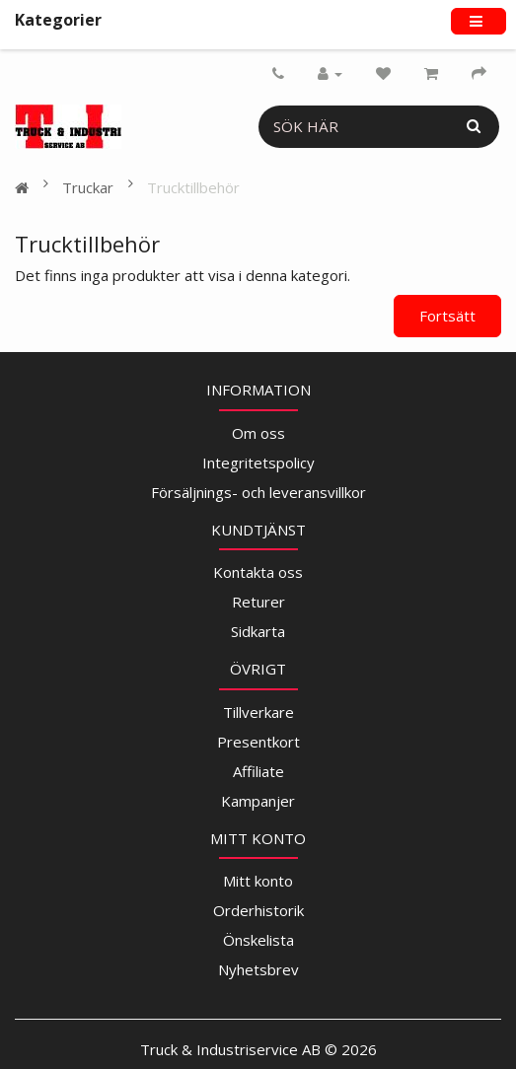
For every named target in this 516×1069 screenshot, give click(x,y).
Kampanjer (258, 801)
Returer (258, 601)
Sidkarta (258, 631)
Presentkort (258, 741)
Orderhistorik (258, 910)
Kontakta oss (258, 572)
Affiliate (258, 771)
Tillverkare (258, 712)
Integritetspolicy (258, 462)
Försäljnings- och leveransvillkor (258, 492)
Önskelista (258, 940)
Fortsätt (447, 315)
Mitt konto (258, 881)
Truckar (87, 187)
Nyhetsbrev (258, 969)
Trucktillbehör (193, 187)
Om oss (258, 433)
